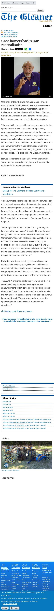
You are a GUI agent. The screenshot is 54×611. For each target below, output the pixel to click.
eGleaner (15, 3)
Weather (35, 586)
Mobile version (8, 30)
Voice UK (25, 586)
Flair (23, 588)
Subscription (46, 584)
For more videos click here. (10, 470)
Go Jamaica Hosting (36, 581)
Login (22, 3)
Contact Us (46, 579)
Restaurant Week (35, 572)
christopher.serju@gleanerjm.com (16, 311)
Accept (4, 608)
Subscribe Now (30, 3)
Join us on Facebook (10, 34)
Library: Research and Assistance (5, 587)
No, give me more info (10, 604)
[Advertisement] (27, 351)
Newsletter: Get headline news (16, 580)
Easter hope (7, 401)
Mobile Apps (6, 3)
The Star (24, 571)
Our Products (46, 570)
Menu (47, 25)
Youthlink (25, 584)
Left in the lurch (8, 407)
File (50, 96)
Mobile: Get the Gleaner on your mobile (16, 573)
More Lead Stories (9, 386)
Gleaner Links (45, 566)
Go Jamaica (26, 577)
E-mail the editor (8, 389)
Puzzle (14, 588)
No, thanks (14, 608)
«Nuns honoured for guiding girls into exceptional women (26, 319)
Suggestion (46, 581)
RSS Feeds (15, 584)
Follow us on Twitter (10, 36)
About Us (45, 577)
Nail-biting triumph (9, 413)
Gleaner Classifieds (25, 574)
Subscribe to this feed (11, 32)
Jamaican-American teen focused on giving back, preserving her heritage (27, 419)
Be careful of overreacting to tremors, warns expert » (27, 321)
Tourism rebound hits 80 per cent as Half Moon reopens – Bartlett (24, 425)
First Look (35, 584)
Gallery (14, 586)
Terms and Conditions (45, 587)
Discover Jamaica (35, 576)
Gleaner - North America (26, 581)
